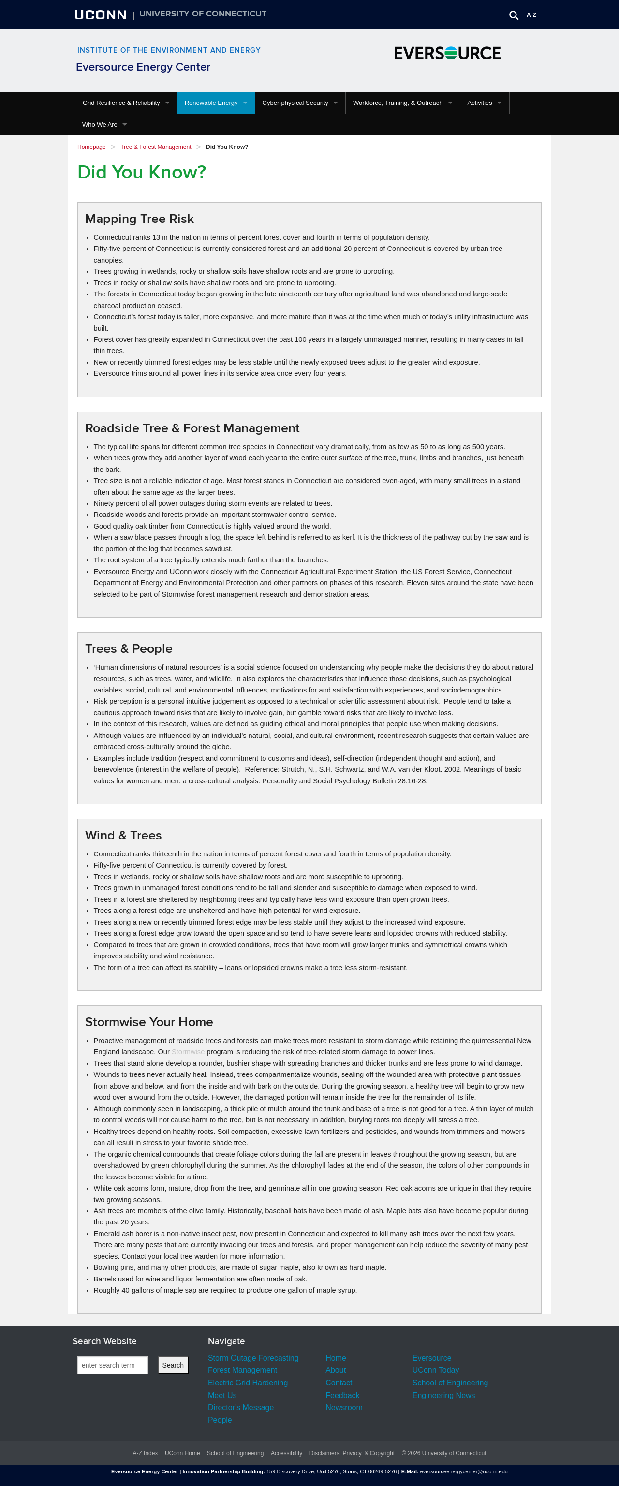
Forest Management (242, 1370)
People (220, 1420)
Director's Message (241, 1407)
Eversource (432, 1358)
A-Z (531, 15)
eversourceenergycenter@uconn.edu (464, 1471)
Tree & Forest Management (155, 147)
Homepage (91, 147)
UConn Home (182, 1453)
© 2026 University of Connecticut (444, 1453)
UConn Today (436, 1370)
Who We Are (100, 124)
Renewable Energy (211, 102)
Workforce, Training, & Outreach (397, 102)
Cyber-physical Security (296, 102)
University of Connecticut (202, 14)
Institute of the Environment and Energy (169, 50)
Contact (338, 1383)
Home (335, 1358)
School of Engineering (450, 1383)
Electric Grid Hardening (248, 1383)
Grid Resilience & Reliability (121, 102)
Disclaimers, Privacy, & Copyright (352, 1453)
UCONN (101, 14)
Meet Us (222, 1395)
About (335, 1370)
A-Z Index (145, 1453)
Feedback (342, 1395)
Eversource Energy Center (143, 67)
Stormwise (188, 1052)
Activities (480, 102)
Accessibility (286, 1453)
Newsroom (343, 1407)
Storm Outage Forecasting (253, 1358)
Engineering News (444, 1395)
